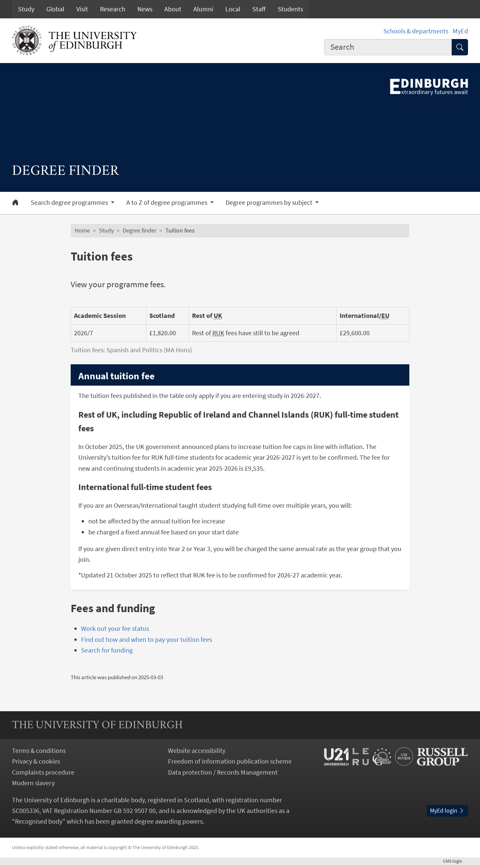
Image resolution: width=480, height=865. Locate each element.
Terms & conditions (39, 750)
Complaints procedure (43, 772)
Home (82, 230)
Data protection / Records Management (223, 772)
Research (112, 9)
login (455, 861)
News (144, 9)
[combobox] (388, 47)
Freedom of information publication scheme (230, 761)
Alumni (203, 9)
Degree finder (139, 230)
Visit (82, 9)
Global (55, 9)
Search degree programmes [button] (70, 202)
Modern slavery (33, 783)
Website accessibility (196, 750)
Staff (259, 9)
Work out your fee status (115, 628)
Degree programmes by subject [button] (270, 202)
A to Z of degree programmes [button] (167, 202)
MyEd (460, 31)
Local (232, 9)
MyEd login (447, 810)
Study (26, 9)
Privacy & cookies (36, 761)
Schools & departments (415, 31)
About (172, 9)
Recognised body (38, 821)
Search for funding (107, 650)
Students (290, 9)
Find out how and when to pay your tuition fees (146, 639)
